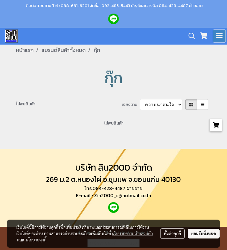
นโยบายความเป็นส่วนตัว (132, 233)
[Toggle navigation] (219, 36)
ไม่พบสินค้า (25, 104)
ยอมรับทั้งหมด (203, 233)
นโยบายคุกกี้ (36, 239)
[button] (190, 36)
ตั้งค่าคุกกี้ (172, 233)
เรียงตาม (131, 105)
